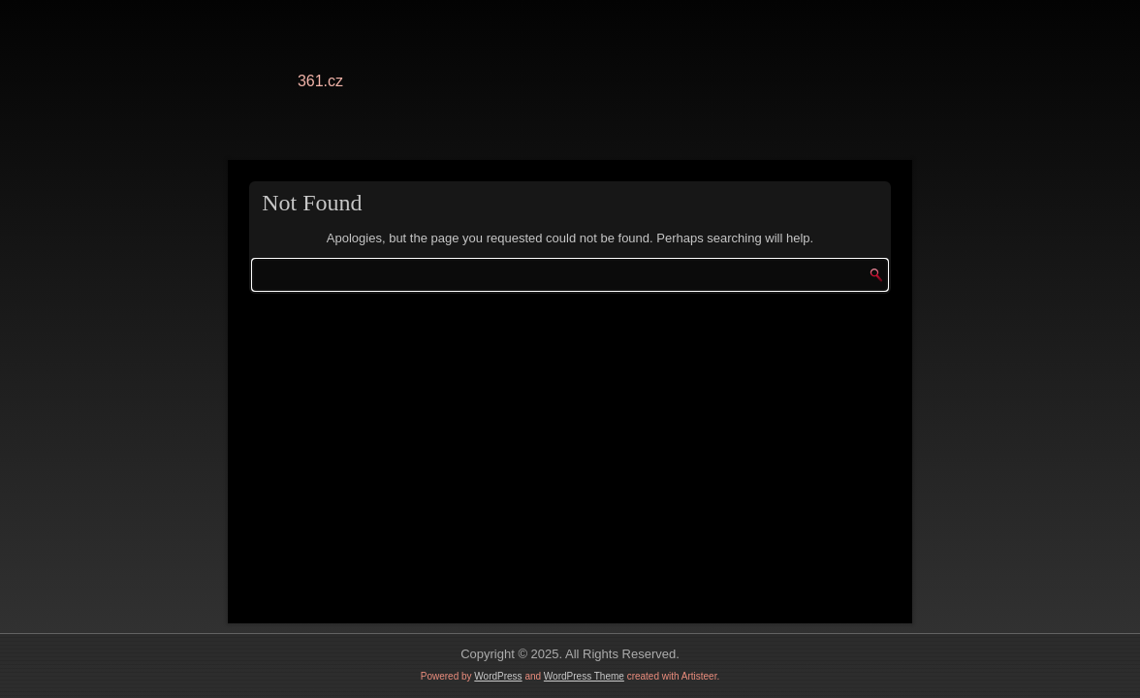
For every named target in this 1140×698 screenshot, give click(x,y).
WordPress (498, 676)
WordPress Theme (584, 676)
